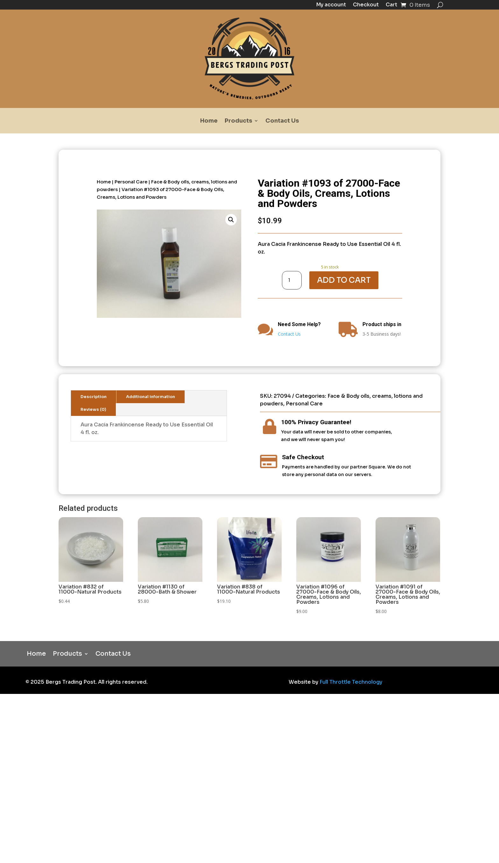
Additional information (150, 396)
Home (209, 121)
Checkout (366, 5)
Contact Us (282, 121)
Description (94, 396)
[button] (231, 219)
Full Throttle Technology (351, 682)
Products (238, 121)
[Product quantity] (292, 280)
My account (331, 5)
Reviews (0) (93, 409)
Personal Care (131, 182)
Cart (391, 5)
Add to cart (344, 280)
